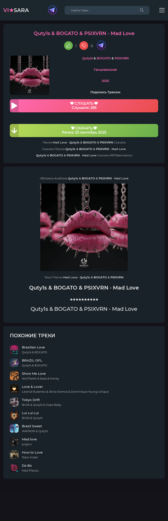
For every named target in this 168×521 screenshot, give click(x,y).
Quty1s (87, 58)
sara (16, 10)
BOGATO (104, 58)
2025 (105, 81)
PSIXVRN (122, 58)
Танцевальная (105, 70)
